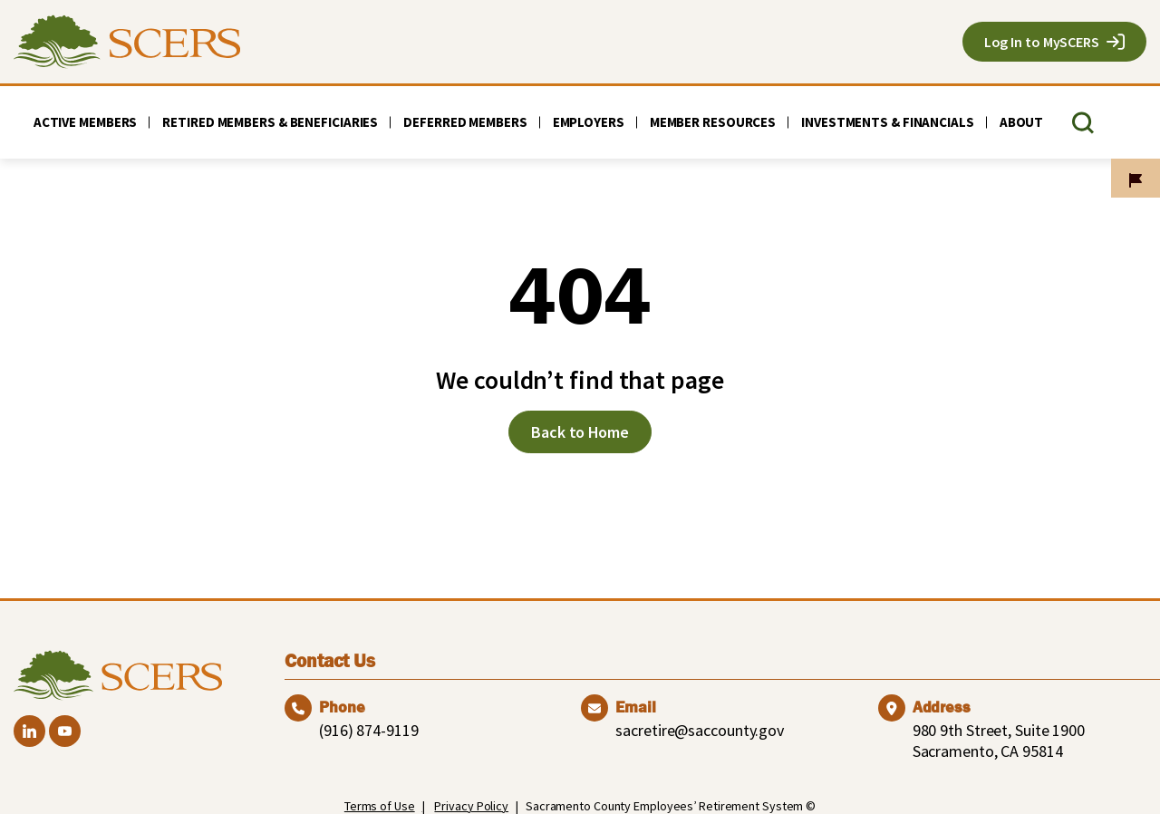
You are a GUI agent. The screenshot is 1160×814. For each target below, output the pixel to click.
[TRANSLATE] (1118, 122)
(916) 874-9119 (369, 730)
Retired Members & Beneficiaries (270, 122)
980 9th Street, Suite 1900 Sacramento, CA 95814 (999, 740)
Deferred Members (465, 122)
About (1022, 122)
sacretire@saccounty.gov (699, 730)
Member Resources (713, 122)
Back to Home (580, 432)
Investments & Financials (887, 122)
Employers (588, 122)
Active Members (86, 122)
